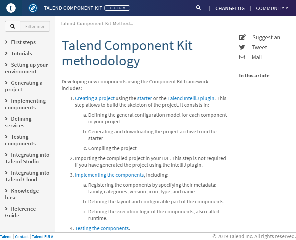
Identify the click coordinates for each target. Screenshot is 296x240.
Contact (22, 236)
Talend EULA (42, 236)
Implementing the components (109, 174)
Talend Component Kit (73, 8)
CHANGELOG (230, 8)
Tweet (253, 47)
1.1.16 (117, 7)
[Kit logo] (33, 8)
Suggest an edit (263, 37)
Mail (250, 57)
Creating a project (95, 98)
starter (144, 98)
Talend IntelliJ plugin (190, 98)
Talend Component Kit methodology (99, 23)
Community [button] (272, 8)
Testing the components (102, 228)
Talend (6, 236)
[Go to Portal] (11, 8)
